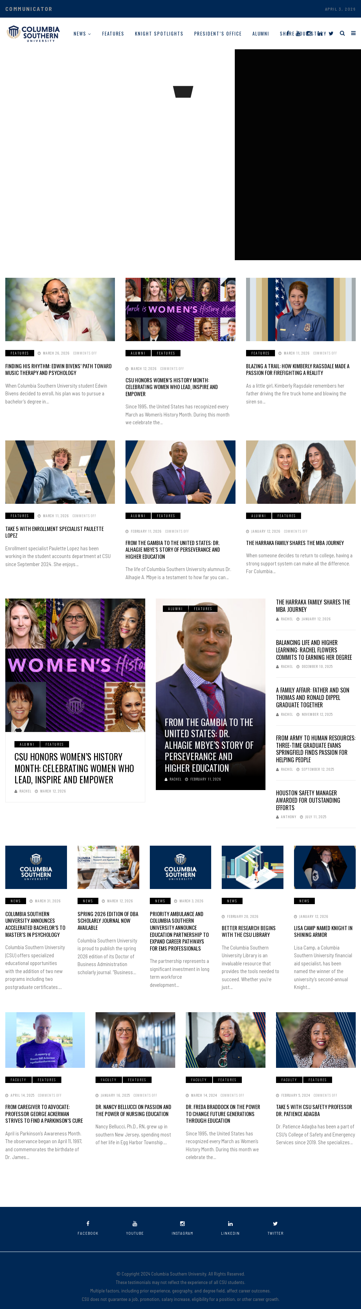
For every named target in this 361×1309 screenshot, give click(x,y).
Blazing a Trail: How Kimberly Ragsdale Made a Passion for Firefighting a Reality (295, 369)
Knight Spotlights (159, 33)
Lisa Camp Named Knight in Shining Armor (321, 921)
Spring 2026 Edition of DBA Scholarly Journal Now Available (105, 910)
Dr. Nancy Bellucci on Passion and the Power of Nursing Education (131, 1099)
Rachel (22, 781)
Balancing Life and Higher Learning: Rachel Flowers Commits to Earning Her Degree (314, 640)
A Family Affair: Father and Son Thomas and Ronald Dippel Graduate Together (312, 688)
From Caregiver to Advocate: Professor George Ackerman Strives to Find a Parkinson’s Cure (43, 1102)
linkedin (230, 1216)
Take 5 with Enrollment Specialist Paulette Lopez (57, 520)
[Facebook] (287, 33)
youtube (135, 1216)
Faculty (18, 1069)
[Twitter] (331, 33)
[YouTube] (298, 33)
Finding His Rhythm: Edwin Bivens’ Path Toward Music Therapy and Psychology (54, 369)
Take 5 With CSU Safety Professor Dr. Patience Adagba (315, 1099)
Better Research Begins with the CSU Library (252, 921)
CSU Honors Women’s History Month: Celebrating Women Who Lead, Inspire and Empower (177, 383)
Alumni (261, 33)
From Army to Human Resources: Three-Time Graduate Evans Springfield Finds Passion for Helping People (315, 739)
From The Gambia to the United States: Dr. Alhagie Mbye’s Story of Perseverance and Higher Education (178, 541)
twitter (275, 1216)
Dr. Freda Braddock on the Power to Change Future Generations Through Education (225, 1102)
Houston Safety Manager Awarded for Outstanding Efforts (308, 790)
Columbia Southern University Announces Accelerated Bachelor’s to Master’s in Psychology (34, 913)
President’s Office (218, 33)
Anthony (286, 808)
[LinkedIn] (320, 33)
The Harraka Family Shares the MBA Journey (291, 534)
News (80, 33)
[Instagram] (309, 33)
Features (113, 33)
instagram (182, 1216)
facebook (88, 1216)
